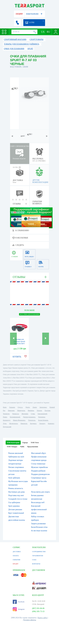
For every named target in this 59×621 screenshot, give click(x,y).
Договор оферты (29, 620)
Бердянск (33, 423)
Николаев (11, 410)
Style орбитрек (14, 478)
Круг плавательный (16, 513)
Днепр (27, 407)
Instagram (19, 609)
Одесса (20, 407)
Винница (31, 410)
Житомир (25, 414)
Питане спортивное (16, 467)
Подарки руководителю (40, 474)
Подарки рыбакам (38, 471)
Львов (35, 407)
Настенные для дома (16, 492)
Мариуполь (21, 410)
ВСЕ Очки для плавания (29, 314)
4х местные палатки (39, 531)
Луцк (4, 423)
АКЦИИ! (19, 14)
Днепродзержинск (29, 417)
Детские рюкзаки (15, 509)
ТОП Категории (13, 442)
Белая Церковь (43, 420)
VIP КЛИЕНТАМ (37, 555)
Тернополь (31, 420)
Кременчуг (6, 420)
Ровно (5, 417)
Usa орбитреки (14, 502)
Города (25, 442)
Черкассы (15, 414)
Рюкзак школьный (15, 453)
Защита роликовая (38, 524)
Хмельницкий (42, 414)
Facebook (18, 602)
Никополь (24, 423)
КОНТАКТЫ (36, 564)
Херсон (39, 410)
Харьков (12, 407)
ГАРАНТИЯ (16, 559)
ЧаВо (22, 447)
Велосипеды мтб (37, 502)
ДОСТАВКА (17, 551)
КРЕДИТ (15, 564)
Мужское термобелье (39, 467)
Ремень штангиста (15, 488)
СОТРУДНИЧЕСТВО (39, 551)
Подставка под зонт (16, 495)
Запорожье (43, 407)
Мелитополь (13, 423)
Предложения (32, 447)
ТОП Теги (35, 442)
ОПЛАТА (16, 555)
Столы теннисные (38, 464)
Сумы (33, 414)
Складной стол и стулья (17, 499)
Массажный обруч (38, 453)
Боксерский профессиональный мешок (39, 509)
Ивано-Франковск (19, 420)
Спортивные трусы (38, 478)
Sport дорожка (14, 506)
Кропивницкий (15, 417)
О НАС (34, 559)
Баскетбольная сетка (39, 527)
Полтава (47, 410)
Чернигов (6, 414)
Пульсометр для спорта (40, 492)
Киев (4, 407)
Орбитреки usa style (16, 457)
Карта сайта (42, 618)
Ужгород (42, 423)
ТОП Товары (12, 447)
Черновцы (41, 417)
